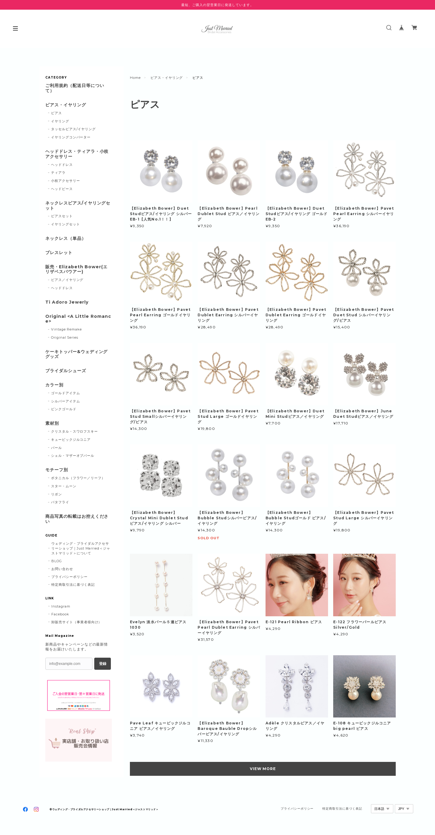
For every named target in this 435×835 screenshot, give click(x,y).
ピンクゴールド (63, 409)
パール (56, 448)
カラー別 (54, 385)
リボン (56, 494)
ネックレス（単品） (65, 238)
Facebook (60, 614)
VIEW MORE (263, 768)
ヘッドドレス (62, 165)
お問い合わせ (62, 569)
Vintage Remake (66, 329)
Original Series (64, 337)
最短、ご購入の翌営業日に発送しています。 (217, 5)
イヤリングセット (65, 224)
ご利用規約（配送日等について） (74, 88)
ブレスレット (58, 252)
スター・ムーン (63, 486)
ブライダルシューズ (65, 370)
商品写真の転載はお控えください (76, 519)
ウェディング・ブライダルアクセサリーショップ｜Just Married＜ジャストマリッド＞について (80, 548)
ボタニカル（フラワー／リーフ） (78, 478)
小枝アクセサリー (65, 181)
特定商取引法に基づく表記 (73, 584)
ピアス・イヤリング (166, 78)
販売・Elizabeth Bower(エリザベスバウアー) (76, 269)
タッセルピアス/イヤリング (73, 129)
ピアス (56, 113)
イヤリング (60, 121)
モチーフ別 (56, 469)
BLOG (56, 561)
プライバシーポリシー (69, 577)
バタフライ (60, 502)
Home (135, 78)
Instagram (60, 606)
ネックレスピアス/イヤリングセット (77, 206)
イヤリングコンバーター (71, 137)
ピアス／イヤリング (67, 280)
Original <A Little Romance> (78, 319)
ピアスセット (62, 216)
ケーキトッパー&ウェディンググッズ (76, 354)
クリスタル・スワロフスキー (74, 431)
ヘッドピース (62, 189)
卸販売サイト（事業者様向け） (76, 622)
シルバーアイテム (65, 401)
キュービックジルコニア (71, 439)
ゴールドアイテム (65, 393)
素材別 (52, 423)
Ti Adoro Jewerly (67, 302)
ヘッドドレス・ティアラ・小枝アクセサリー (76, 154)
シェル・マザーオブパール (73, 455)
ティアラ (58, 172)
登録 (102, 664)
